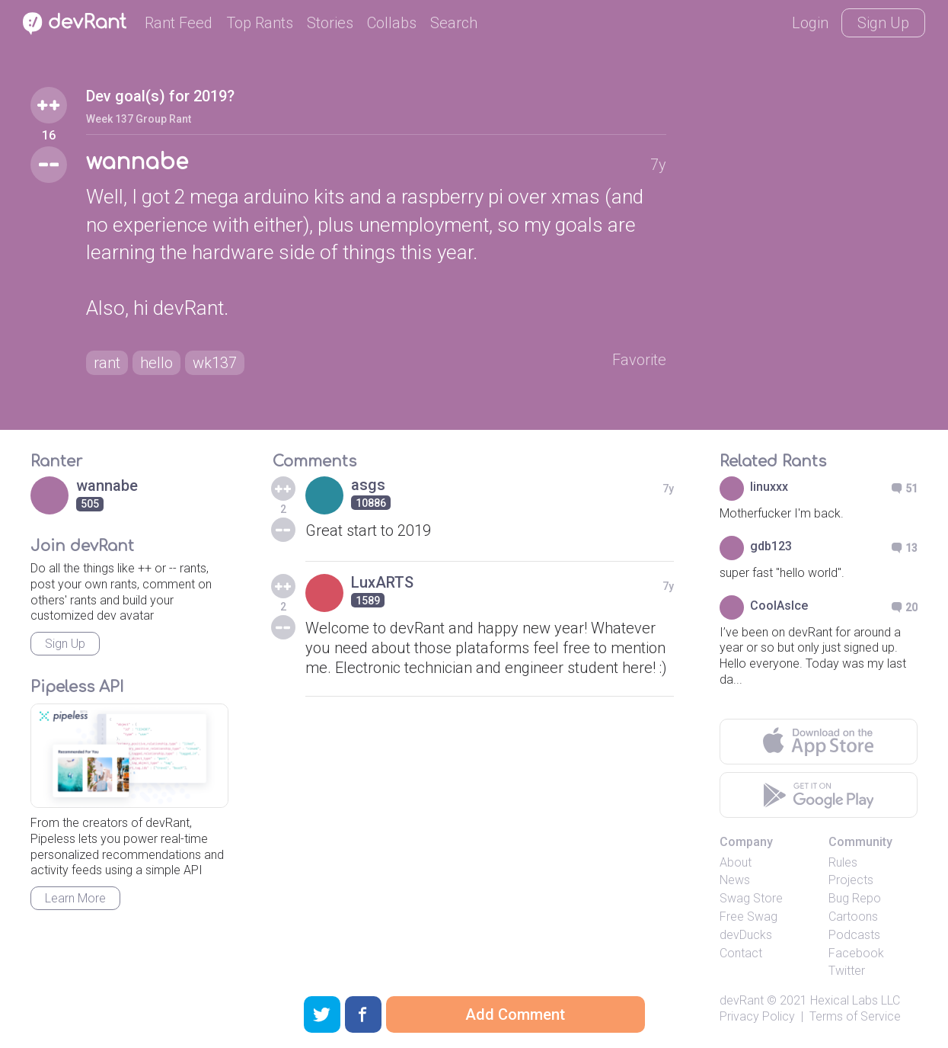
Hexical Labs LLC (855, 1000)
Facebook (856, 953)
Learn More (75, 898)
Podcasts (854, 935)
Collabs (392, 23)
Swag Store (751, 898)
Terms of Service (855, 1016)
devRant (742, 1000)
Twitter (846, 970)
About (736, 862)
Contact (741, 953)
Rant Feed (178, 23)
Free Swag (748, 916)
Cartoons (853, 916)
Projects (850, 880)
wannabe (137, 162)
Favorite (639, 360)
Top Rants (259, 23)
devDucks (746, 935)
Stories (330, 23)
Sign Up (883, 23)
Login (810, 23)
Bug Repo (854, 898)
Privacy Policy (757, 1016)
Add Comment (515, 1014)
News (735, 880)
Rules (842, 862)
